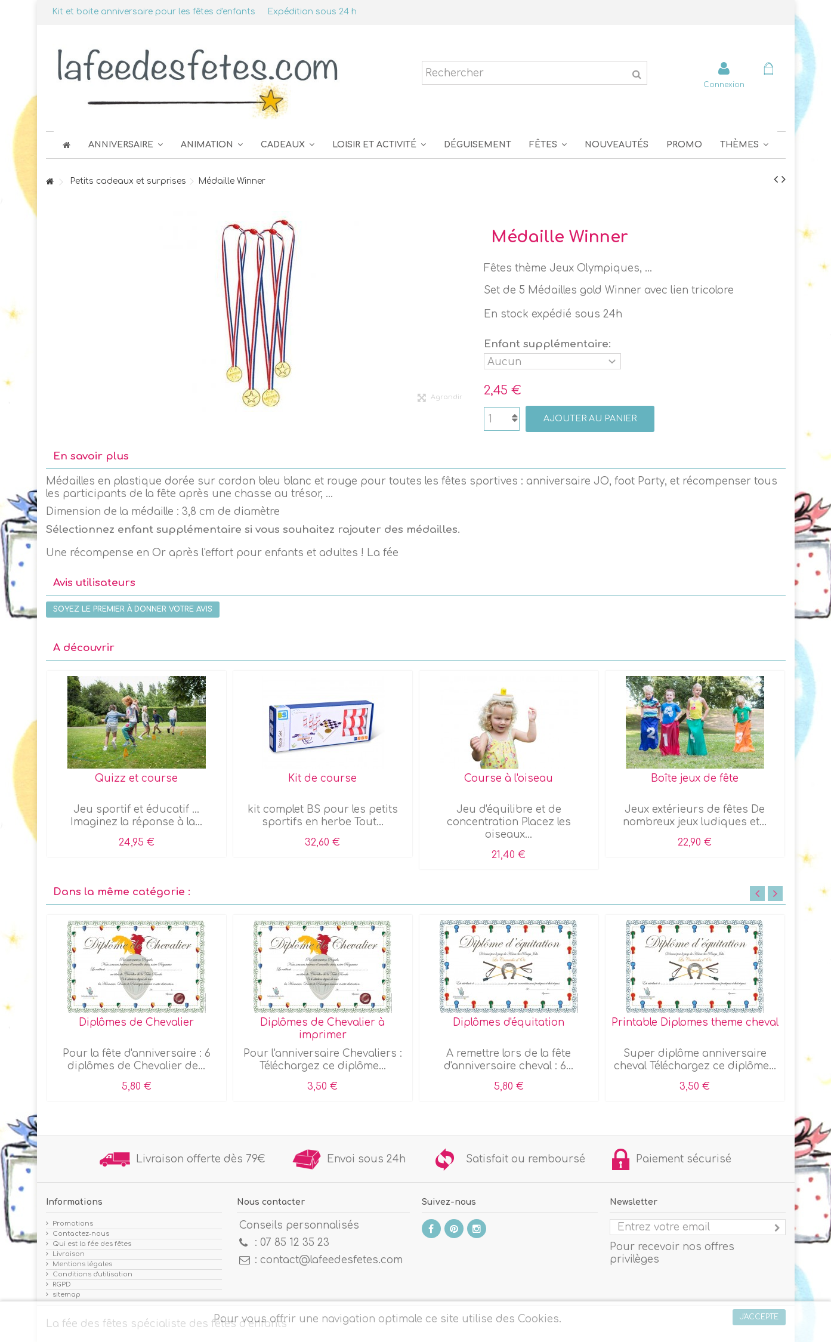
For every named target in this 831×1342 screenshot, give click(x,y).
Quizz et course (136, 778)
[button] (548, 144)
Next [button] (775, 893)
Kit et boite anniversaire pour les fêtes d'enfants (153, 11)
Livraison (68, 1253)
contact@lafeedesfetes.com (331, 1260)
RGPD (61, 1284)
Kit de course (322, 778)
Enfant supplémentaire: (549, 344)
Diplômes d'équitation (508, 1022)
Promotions (72, 1223)
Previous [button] (757, 893)
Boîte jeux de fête (695, 778)
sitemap (66, 1294)
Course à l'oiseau (508, 778)
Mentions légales (82, 1264)
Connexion (723, 84)
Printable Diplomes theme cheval (695, 1022)
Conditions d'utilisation (92, 1274)
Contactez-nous (80, 1233)
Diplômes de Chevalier (136, 1022)
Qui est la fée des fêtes (91, 1243)
